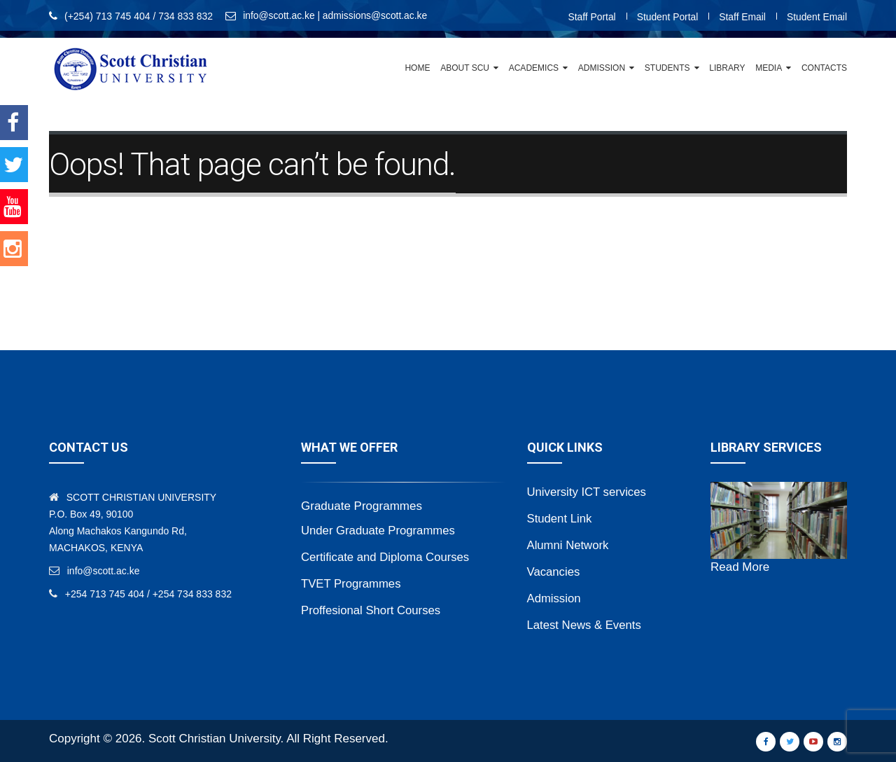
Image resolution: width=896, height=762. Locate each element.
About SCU (464, 68)
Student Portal (666, 16)
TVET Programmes (351, 583)
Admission (601, 68)
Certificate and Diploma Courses (386, 557)
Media (768, 68)
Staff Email (741, 16)
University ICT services (588, 492)
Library (727, 68)
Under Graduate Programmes (379, 530)
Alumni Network (568, 545)
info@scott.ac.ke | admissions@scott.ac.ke (336, 16)
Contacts (824, 68)
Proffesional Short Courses (372, 610)
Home (417, 68)
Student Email (816, 16)
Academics (534, 68)
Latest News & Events (585, 625)
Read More (739, 567)
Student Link (560, 518)
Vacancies (554, 572)
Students (667, 68)
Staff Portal (590, 16)
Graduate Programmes (361, 506)
